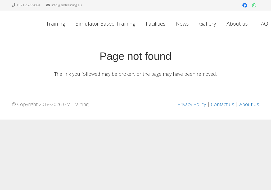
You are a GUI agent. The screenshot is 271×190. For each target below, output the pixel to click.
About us (249, 104)
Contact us (222, 104)
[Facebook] (245, 5)
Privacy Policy (192, 104)
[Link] (36, 23)
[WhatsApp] (254, 5)
